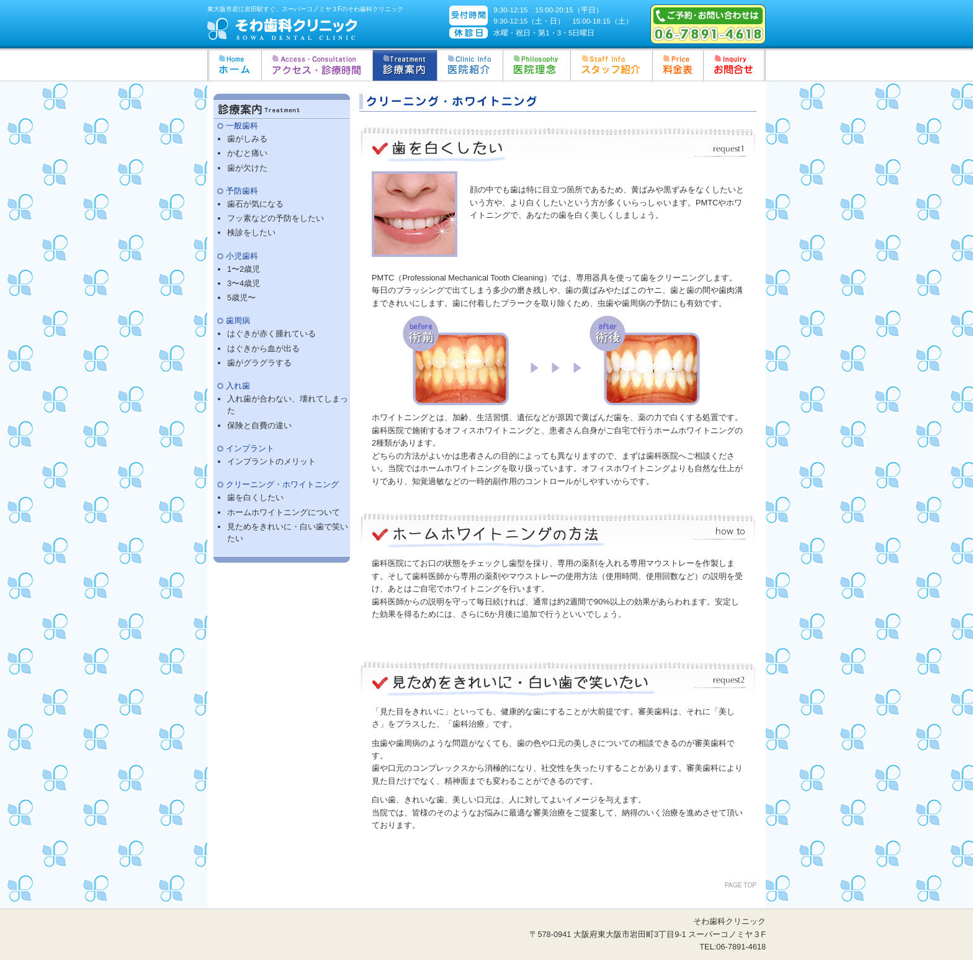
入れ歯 (238, 385)
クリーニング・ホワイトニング (282, 484)
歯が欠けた (247, 168)
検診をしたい (251, 232)
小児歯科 (242, 256)
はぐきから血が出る (263, 348)
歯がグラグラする (259, 362)
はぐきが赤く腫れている (271, 333)
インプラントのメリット (271, 461)
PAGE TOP (740, 885)
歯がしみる (247, 138)
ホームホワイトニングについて (283, 512)
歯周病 (238, 320)
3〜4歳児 (243, 283)
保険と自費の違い (259, 425)
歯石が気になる (255, 204)
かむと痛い (247, 153)
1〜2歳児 (243, 269)
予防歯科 (242, 190)
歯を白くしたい (255, 497)
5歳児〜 (241, 297)
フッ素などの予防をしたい (275, 218)
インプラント (250, 448)
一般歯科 (242, 125)
